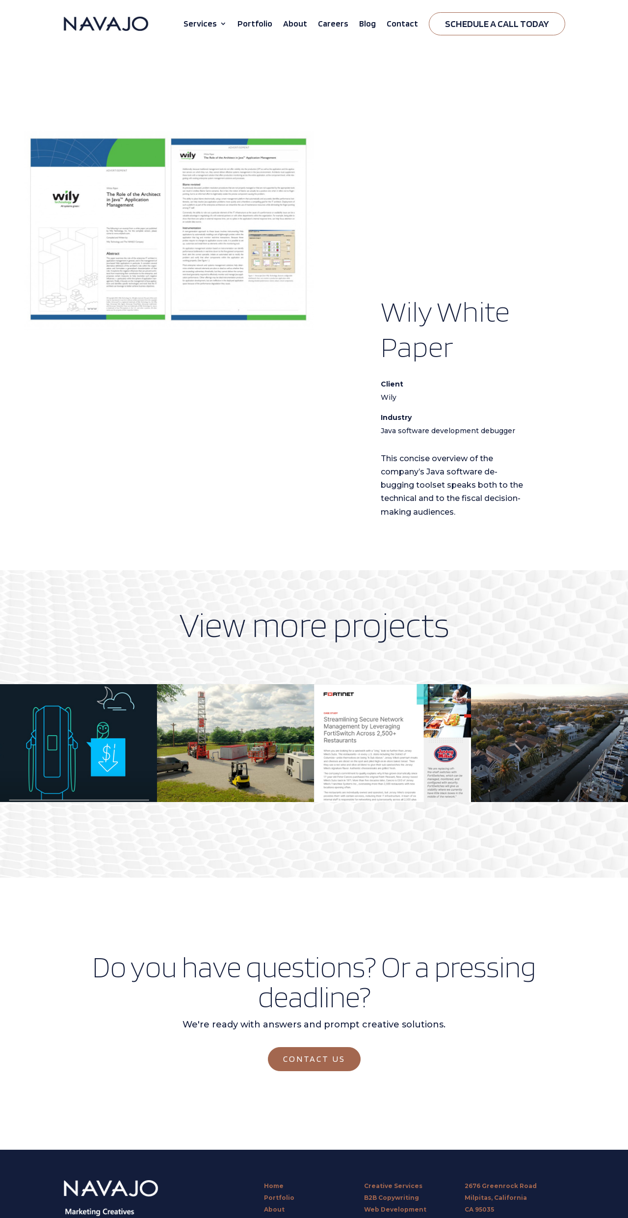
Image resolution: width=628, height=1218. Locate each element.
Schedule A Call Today (497, 23)
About (295, 23)
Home (274, 1186)
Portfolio (254, 23)
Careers (333, 23)
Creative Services (393, 1186)
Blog (367, 23)
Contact (402, 23)
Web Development (395, 1209)
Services (200, 23)
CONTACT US (314, 1058)
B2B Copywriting (391, 1197)
